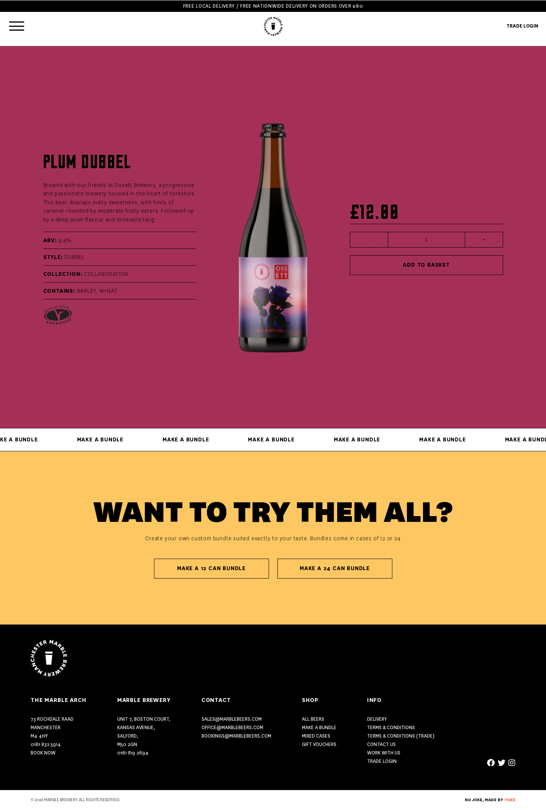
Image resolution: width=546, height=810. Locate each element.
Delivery (377, 719)
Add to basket (426, 265)
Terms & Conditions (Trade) (401, 736)
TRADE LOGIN (522, 26)
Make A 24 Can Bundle (335, 568)
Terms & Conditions (391, 727)
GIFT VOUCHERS (319, 744)
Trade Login (382, 761)
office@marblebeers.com (232, 727)
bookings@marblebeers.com (236, 736)
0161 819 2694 (133, 752)
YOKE (509, 800)
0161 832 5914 (46, 744)
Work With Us (383, 752)
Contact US (381, 744)
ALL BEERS (313, 719)
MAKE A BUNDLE (319, 727)
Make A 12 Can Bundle (211, 568)
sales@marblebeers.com (232, 719)
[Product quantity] (426, 240)
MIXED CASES (316, 736)
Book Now (43, 752)
